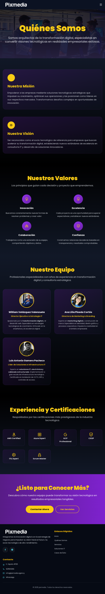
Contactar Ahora (39, 509)
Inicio (56, 536)
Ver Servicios (67, 509)
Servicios (57, 544)
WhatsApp (10, 577)
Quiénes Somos (60, 540)
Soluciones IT (59, 549)
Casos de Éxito (60, 553)
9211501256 (10, 569)
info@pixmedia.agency (15, 573)
